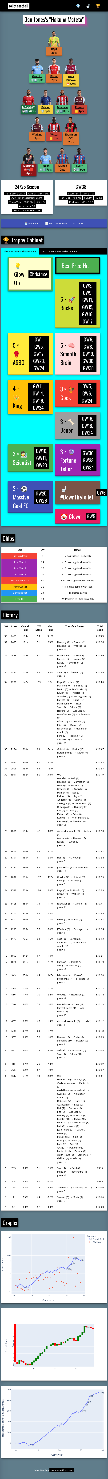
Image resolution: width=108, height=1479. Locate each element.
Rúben (45, 166)
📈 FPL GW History (56, 223)
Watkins (37, 134)
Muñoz (62, 166)
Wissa (53, 134)
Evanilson (71, 134)
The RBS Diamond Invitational (20, 251)
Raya (54, 49)
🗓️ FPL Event (32, 223)
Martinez (28, 166)
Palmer (45, 107)
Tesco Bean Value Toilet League (59, 251)
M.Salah (27, 107)
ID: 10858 (77, 223)
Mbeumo (62, 107)
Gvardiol (37, 76)
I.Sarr (79, 166)
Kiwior (54, 76)
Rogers (79, 107)
